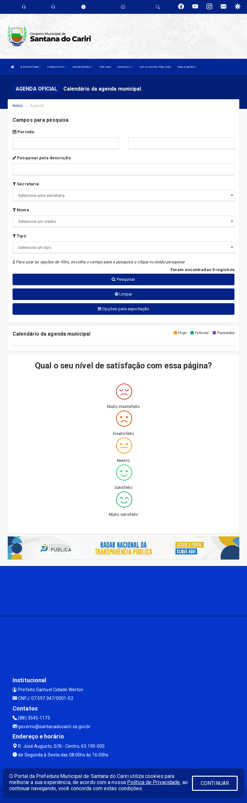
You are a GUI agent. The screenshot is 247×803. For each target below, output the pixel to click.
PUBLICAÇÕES (187, 67)
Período (23, 131)
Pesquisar (123, 279)
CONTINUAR (215, 783)
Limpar (124, 294)
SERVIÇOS (125, 67)
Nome (21, 209)
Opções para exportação (123, 308)
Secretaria (26, 183)
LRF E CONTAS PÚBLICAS (155, 67)
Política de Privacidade (153, 782)
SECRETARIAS (82, 67)
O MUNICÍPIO (56, 67)
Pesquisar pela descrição (42, 157)
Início (18, 105)
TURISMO (105, 67)
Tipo (19, 236)
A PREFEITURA (31, 67)
